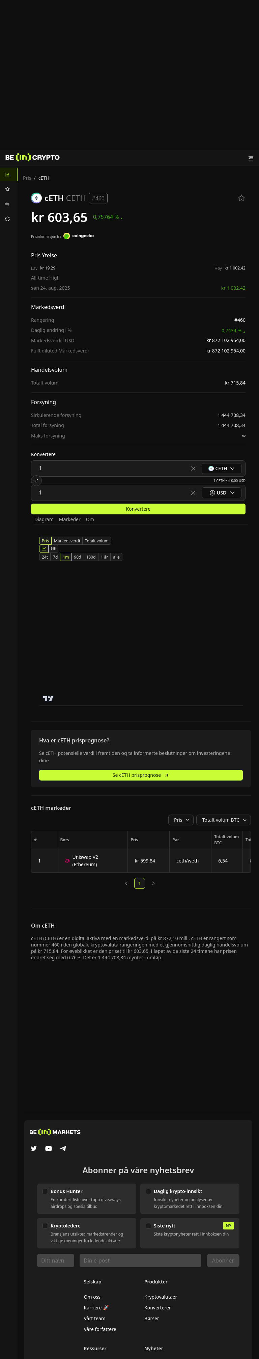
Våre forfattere (100, 1329)
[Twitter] (34, 1149)
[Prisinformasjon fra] (78, 236)
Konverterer (157, 1307)
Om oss (92, 1297)
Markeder (70, 519)
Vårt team (95, 1318)
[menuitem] (9, 174)
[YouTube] (49, 1149)
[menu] (9, 196)
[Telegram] (63, 1149)
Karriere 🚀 (96, 1307)
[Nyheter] (32, 158)
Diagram (44, 519)
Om (90, 519)
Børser (151, 1318)
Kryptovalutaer (160, 1297)
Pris (27, 178)
